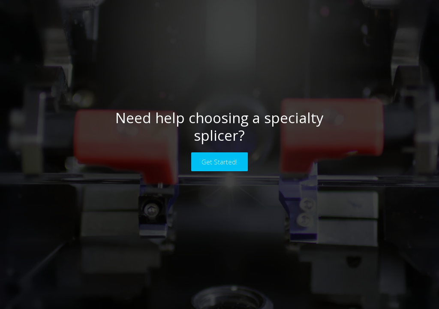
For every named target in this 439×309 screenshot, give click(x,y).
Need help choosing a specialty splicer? (219, 126)
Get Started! (219, 162)
